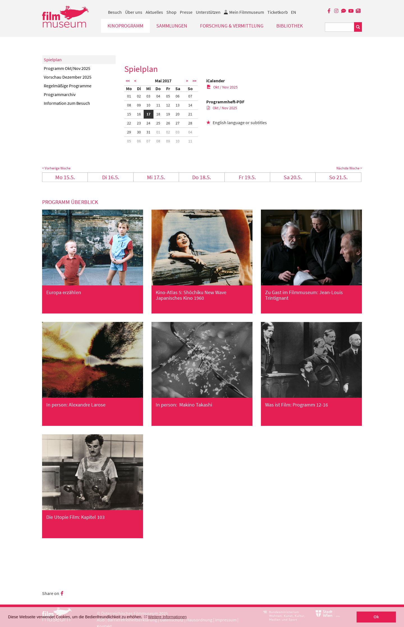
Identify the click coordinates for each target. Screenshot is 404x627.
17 (148, 114)
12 (168, 105)
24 (148, 123)
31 (148, 132)
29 (129, 132)
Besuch (115, 12)
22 (129, 123)
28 (190, 123)
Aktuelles (154, 12)
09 (139, 105)
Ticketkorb (277, 12)
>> (194, 80)
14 (190, 105)
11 (158, 105)
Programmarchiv (59, 94)
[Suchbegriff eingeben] (339, 27)
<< (128, 80)
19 (168, 114)
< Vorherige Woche (56, 168)
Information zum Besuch (67, 103)
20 (178, 114)
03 (148, 96)
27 (178, 123)
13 (178, 105)
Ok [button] (376, 617)
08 (129, 105)
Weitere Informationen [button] (167, 617)
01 (129, 96)
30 (139, 132)
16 (139, 114)
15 (129, 114)
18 (158, 114)
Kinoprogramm (125, 25)
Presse (186, 12)
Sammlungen (171, 25)
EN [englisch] (293, 12)
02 (139, 96)
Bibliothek (289, 25)
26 (168, 123)
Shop (171, 12)
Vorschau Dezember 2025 (67, 77)
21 (190, 114)
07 (190, 96)
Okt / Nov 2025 (222, 87)
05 (168, 96)
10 (148, 105)
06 (178, 96)
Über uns (133, 12)
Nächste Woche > (349, 168)
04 (158, 96)
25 (158, 123)
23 (139, 123)
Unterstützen (208, 12)
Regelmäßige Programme (67, 85)
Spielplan (53, 59)
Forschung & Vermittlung (231, 25)
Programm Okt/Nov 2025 (67, 68)
